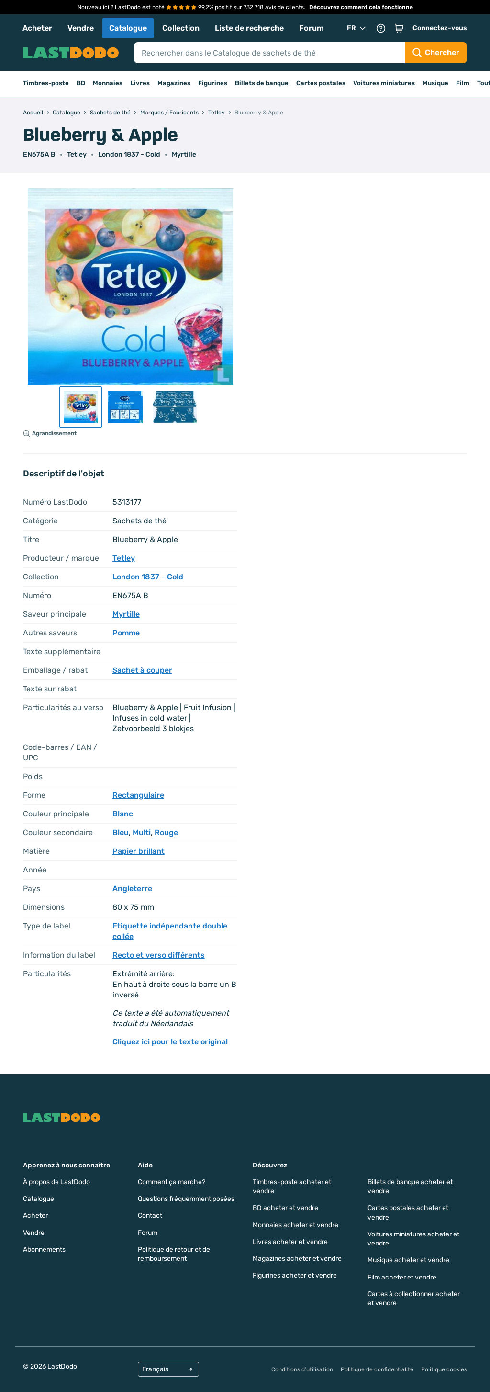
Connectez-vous (439, 28)
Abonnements (44, 1249)
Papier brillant (138, 851)
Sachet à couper (142, 670)
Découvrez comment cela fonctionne (361, 7)
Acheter (37, 28)
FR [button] (357, 28)
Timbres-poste (46, 83)
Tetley (77, 154)
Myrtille (184, 154)
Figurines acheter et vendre (295, 1275)
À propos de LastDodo (56, 1182)
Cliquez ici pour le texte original (170, 1041)
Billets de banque (262, 83)
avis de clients (284, 7)
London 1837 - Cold (129, 154)
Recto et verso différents (158, 955)
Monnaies (107, 83)
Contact (150, 1215)
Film (462, 83)
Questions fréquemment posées (186, 1199)
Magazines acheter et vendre (297, 1259)
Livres (140, 83)
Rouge (166, 832)
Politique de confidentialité (377, 1369)
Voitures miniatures (384, 83)
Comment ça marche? (171, 1182)
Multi (142, 832)
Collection (181, 28)
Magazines (173, 83)
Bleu (120, 832)
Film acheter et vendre (402, 1277)
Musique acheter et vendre (408, 1260)
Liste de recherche (249, 28)
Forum (311, 28)
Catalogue (128, 28)
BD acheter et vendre (285, 1208)
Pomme (126, 632)
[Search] (269, 52)
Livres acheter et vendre (290, 1242)
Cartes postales (320, 83)
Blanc (122, 813)
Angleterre (132, 888)
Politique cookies (444, 1369)
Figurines (212, 83)
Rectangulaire (138, 795)
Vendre (80, 28)
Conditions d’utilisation (302, 1369)
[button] (399, 28)
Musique (435, 83)
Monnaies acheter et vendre (295, 1225)
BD (81, 83)
